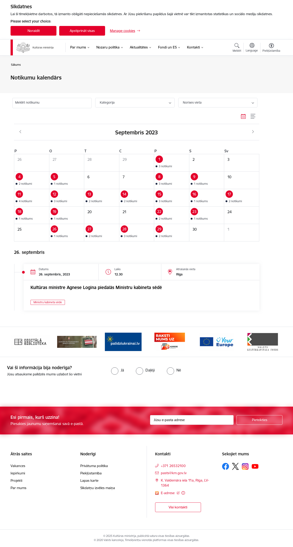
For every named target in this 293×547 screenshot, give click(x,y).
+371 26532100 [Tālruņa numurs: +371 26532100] (173, 466)
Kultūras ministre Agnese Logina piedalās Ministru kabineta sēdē (96, 287)
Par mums (18, 488)
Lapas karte (89, 480)
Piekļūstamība (91, 473)
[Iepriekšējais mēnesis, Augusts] (20, 132)
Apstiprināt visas (82, 30)
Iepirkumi (18, 473)
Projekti (16, 480)
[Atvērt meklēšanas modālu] (236, 48)
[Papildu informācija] (183, 493)
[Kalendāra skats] (243, 116)
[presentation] (38, 390)
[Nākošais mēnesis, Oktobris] (253, 132)
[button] (171, 163)
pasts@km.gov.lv (174, 473)
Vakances (18, 466)
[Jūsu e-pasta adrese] (192, 420)
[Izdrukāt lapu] (271, 75)
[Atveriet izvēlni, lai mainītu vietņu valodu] (251, 48)
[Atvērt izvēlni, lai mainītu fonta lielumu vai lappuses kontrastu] (271, 48)
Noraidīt (34, 30)
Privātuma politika (94, 466)
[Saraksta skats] (253, 116)
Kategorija (107, 102)
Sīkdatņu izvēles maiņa (97, 488)
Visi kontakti (178, 507)
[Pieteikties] (259, 420)
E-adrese (168, 493)
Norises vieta (192, 102)
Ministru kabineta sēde (47, 302)
